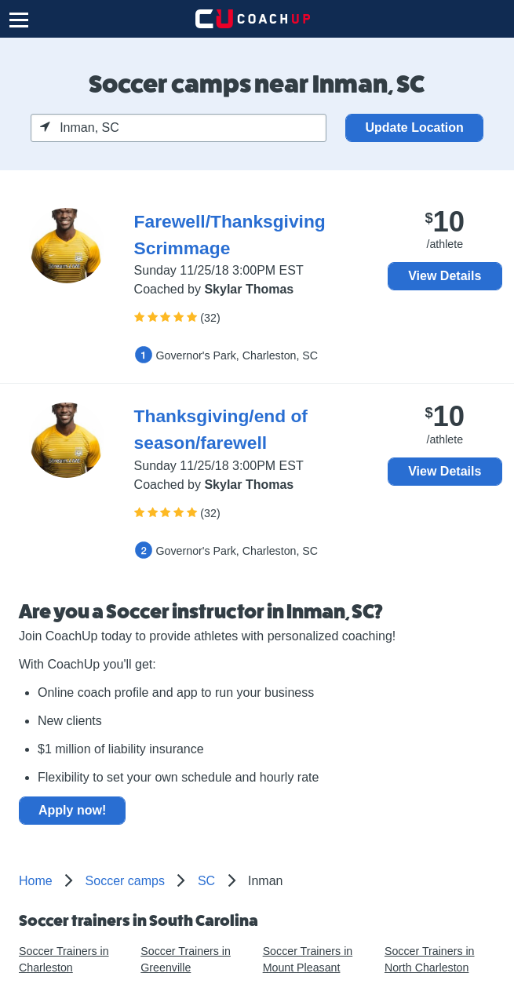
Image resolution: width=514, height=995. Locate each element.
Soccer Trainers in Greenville (185, 959)
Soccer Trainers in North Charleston (430, 959)
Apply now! (72, 810)
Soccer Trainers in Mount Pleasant (308, 959)
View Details (444, 275)
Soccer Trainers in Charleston (64, 959)
